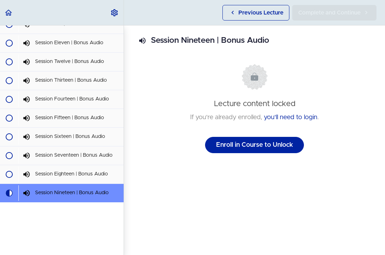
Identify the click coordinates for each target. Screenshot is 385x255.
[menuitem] (115, 12)
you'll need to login (290, 117)
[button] (9, 12)
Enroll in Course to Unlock (254, 145)
